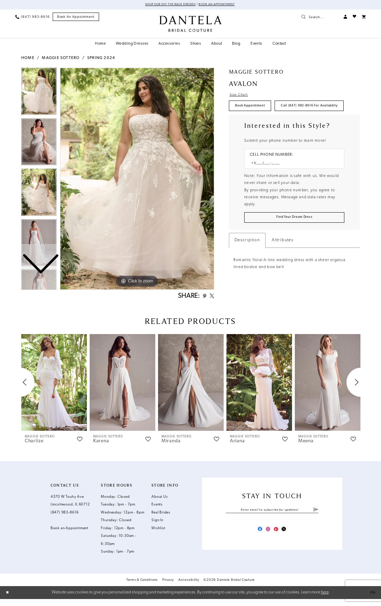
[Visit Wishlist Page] (354, 17)
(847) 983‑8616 (65, 519)
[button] (345, 17)
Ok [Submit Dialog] (372, 599)
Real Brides (160, 519)
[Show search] (319, 17)
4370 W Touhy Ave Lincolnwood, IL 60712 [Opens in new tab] (70, 507)
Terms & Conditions (142, 586)
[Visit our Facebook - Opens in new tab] (257, 538)
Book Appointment (253, 109)
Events (157, 511)
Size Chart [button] (241, 96)
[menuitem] (32, 17)
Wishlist (158, 535)
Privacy (168, 586)
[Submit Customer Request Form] (294, 240)
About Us (159, 503)
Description (247, 263)
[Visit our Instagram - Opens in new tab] (267, 538)
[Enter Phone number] (292, 183)
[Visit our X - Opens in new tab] (287, 538)
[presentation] (54, 389)
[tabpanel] (137, 179)
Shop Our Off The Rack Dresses (166, 5)
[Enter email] (272, 517)
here (325, 599)
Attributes (282, 263)
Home (28, 59)
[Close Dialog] (8, 599)
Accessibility (188, 586)
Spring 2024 (101, 59)
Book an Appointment (222, 5)
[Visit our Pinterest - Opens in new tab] (277, 538)
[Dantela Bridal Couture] (190, 24)
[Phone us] (32, 17)
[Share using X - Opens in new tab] (211, 298)
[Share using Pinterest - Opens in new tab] (201, 297)
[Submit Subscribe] (316, 517)
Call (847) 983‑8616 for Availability (269, 125)
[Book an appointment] (76, 17)
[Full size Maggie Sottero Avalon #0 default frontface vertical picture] (137, 179)
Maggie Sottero (61, 59)
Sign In (157, 527)
